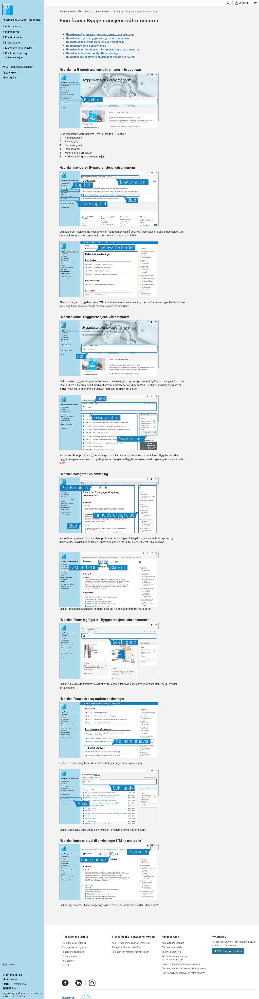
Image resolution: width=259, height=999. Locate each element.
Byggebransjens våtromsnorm (76, 11)
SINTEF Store (10, 988)
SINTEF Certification (14, 984)
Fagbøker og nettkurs (73, 952)
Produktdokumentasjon (74, 943)
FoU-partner (68, 960)
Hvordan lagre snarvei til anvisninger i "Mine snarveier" (100, 57)
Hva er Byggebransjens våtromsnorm (181, 964)
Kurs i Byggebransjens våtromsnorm (131, 943)
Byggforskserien (12, 974)
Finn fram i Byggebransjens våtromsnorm (136, 11)
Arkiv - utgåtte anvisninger (17, 66)
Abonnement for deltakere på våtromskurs (184, 968)
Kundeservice (103, 11)
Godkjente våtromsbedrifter (126, 947)
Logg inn (242, 2)
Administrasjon (13, 26)
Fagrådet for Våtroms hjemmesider (130, 952)
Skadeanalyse (69, 956)
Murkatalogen (10, 979)
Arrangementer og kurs (74, 947)
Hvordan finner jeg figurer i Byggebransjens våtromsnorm (102, 49)
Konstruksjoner (13, 37)
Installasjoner (13, 42)
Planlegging (12, 31)
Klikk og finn (9, 77)
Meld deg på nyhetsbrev (228, 951)
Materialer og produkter (18, 48)
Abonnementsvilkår (172, 947)
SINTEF (6, 996)
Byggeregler (9, 72)
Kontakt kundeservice (173, 943)
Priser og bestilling (171, 952)
